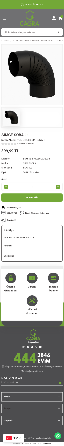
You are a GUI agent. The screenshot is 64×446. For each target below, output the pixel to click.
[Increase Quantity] (57, 187)
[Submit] (60, 383)
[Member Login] (54, 18)
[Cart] (61, 18)
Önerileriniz (9, 256)
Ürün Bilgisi (9, 230)
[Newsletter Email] (32, 383)
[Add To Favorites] (26, 134)
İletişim (7, 408)
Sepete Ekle (32, 197)
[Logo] (29, 18)
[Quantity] (32, 187)
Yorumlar (8, 246)
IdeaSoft (16, 444)
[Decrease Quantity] (6, 187)
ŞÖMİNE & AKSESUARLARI (36, 158)
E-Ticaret (25, 444)
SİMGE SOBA (29, 163)
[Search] (32, 32)
